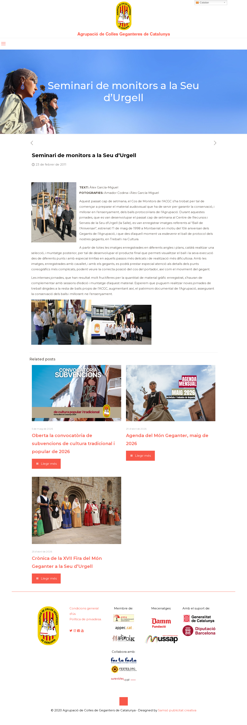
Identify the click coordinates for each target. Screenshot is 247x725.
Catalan (202, 2)
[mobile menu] (3, 43)
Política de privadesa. (86, 619)
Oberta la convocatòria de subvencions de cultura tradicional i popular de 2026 (73, 443)
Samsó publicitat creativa (177, 710)
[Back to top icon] (123, 701)
